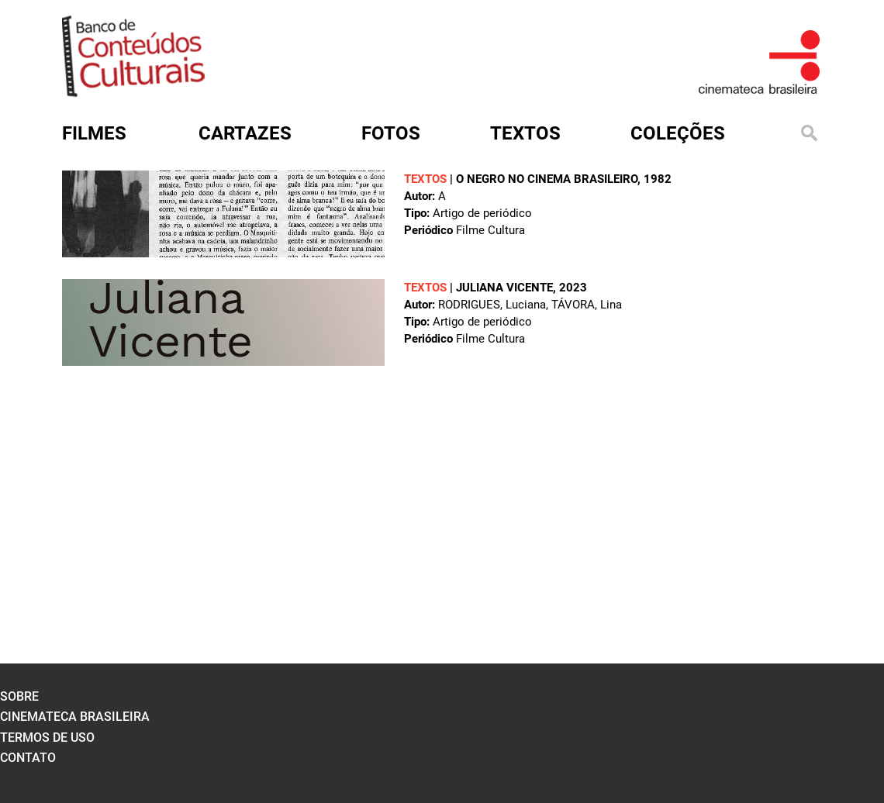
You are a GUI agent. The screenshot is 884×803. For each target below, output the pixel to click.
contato (28, 757)
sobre (19, 696)
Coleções (677, 133)
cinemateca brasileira (75, 716)
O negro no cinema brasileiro (546, 179)
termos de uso (47, 737)
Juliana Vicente (504, 288)
